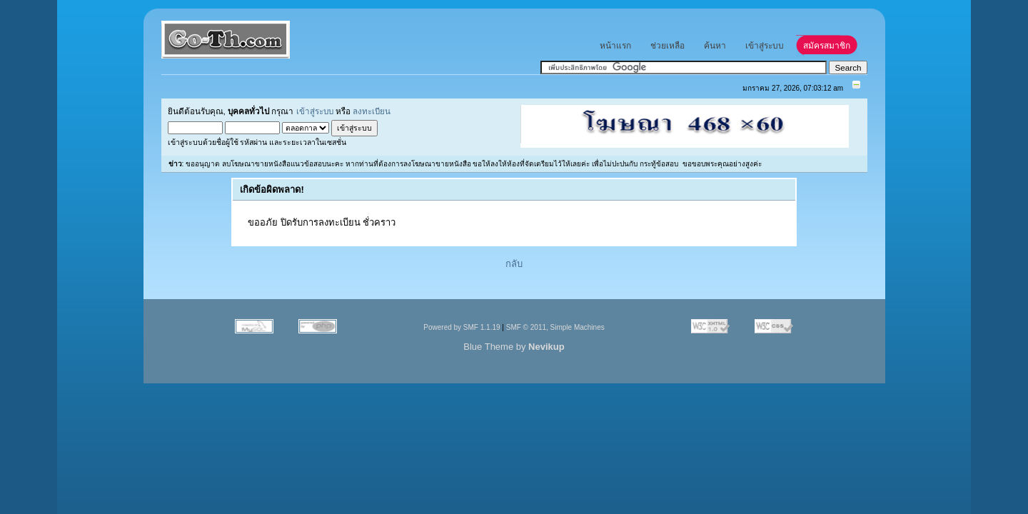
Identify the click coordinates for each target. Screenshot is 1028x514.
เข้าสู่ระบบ (314, 111)
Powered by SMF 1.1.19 (461, 327)
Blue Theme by (513, 346)
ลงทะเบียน (371, 111)
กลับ (514, 263)
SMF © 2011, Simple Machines (555, 327)
